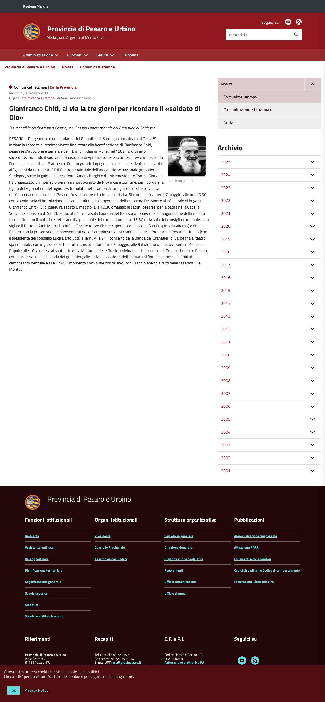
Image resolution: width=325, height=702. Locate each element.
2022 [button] (225, 200)
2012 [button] (225, 329)
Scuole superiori (36, 593)
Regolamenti (173, 570)
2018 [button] (225, 252)
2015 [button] (225, 290)
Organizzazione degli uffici (183, 559)
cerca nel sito (238, 35)
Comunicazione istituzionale (248, 110)
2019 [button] (225, 239)
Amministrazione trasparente (255, 536)
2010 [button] (225, 355)
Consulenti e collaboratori (252, 559)
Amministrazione (38, 55)
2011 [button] (225, 342)
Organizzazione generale (43, 581)
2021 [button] (225, 213)
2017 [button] (225, 265)
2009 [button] (225, 368)
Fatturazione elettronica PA (184, 662)
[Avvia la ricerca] (296, 34)
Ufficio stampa (175, 593)
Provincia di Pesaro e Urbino (91, 28)
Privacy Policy (36, 690)
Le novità (130, 55)
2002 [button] (225, 458)
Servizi (102, 55)
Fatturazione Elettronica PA (254, 581)
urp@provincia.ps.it (126, 662)
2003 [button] (225, 445)
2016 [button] (225, 278)
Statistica (32, 604)
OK (14, 690)
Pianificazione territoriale (43, 570)
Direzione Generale (178, 547)
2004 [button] (225, 432)
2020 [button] (225, 226)
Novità (68, 67)
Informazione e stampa (37, 98)
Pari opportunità (37, 559)
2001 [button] (225, 471)
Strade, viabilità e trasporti (44, 616)
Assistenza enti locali (40, 547)
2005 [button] (225, 419)
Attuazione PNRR (246, 547)
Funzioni (74, 55)
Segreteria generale (178, 536)
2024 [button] (225, 175)
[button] (312, 84)
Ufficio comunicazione (180, 581)
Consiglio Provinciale (110, 547)
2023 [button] (225, 188)
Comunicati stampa (97, 67)
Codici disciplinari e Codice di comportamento (267, 570)
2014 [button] (225, 303)
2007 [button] (225, 393)
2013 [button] (225, 316)
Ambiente (32, 536)
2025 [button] (225, 162)
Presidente (103, 536)
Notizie (230, 123)
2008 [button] (225, 381)
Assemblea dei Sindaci (111, 559)
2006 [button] (225, 406)
